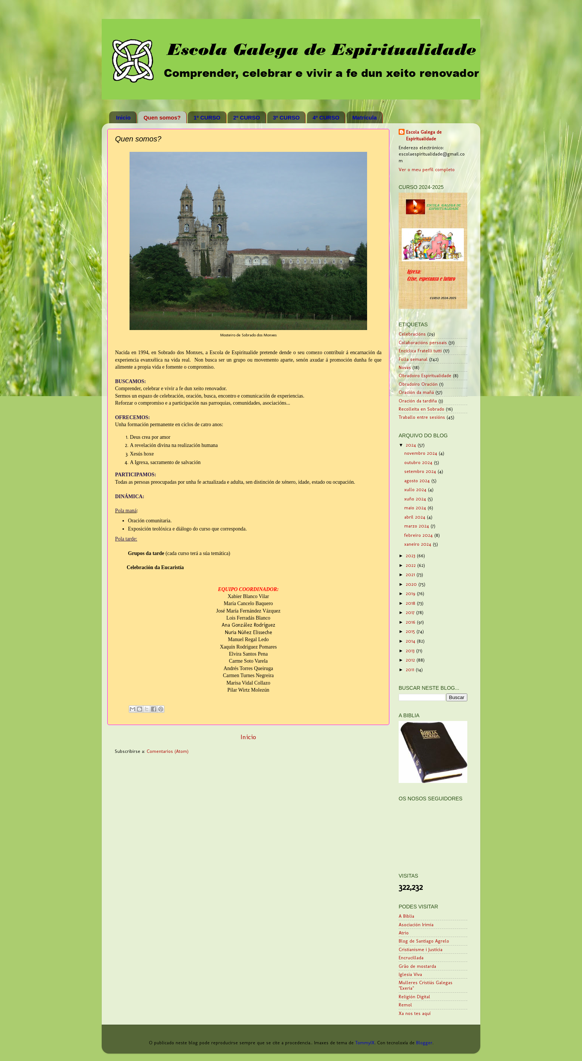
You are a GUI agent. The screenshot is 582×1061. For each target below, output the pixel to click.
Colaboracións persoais (423, 342)
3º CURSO (286, 117)
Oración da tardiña (418, 401)
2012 (411, 660)
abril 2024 (415, 517)
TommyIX (365, 1042)
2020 (412, 584)
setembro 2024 (421, 471)
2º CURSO (246, 117)
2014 (411, 641)
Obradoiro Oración (418, 384)
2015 (411, 631)
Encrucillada (411, 957)
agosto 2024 (417, 480)
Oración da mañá (416, 392)
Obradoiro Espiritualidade (425, 375)
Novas (405, 367)
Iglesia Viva (410, 974)
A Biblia (406, 916)
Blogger (424, 1042)
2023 (411, 555)
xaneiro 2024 (418, 544)
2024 (412, 445)
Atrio (404, 933)
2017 (411, 612)
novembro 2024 (421, 453)
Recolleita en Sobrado (421, 409)
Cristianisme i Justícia (420, 949)
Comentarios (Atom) (168, 751)
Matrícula (364, 117)
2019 (411, 593)
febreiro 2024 (419, 535)
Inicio (123, 117)
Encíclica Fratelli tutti (420, 350)
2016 (411, 622)
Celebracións (412, 334)
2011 (411, 669)
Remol (405, 1005)
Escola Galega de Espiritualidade (424, 135)
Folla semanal (413, 359)
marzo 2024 (417, 526)
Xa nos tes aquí (415, 1013)
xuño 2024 (416, 499)
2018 (411, 603)
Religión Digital (414, 996)
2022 (411, 565)
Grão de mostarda (417, 966)
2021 (411, 574)
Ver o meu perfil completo (427, 169)
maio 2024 (416, 507)
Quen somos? (162, 117)
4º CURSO (326, 117)
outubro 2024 (419, 462)
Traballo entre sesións (422, 417)
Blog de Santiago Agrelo (424, 941)
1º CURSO (206, 117)
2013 (411, 650)
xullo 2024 (416, 489)
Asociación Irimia (416, 924)
